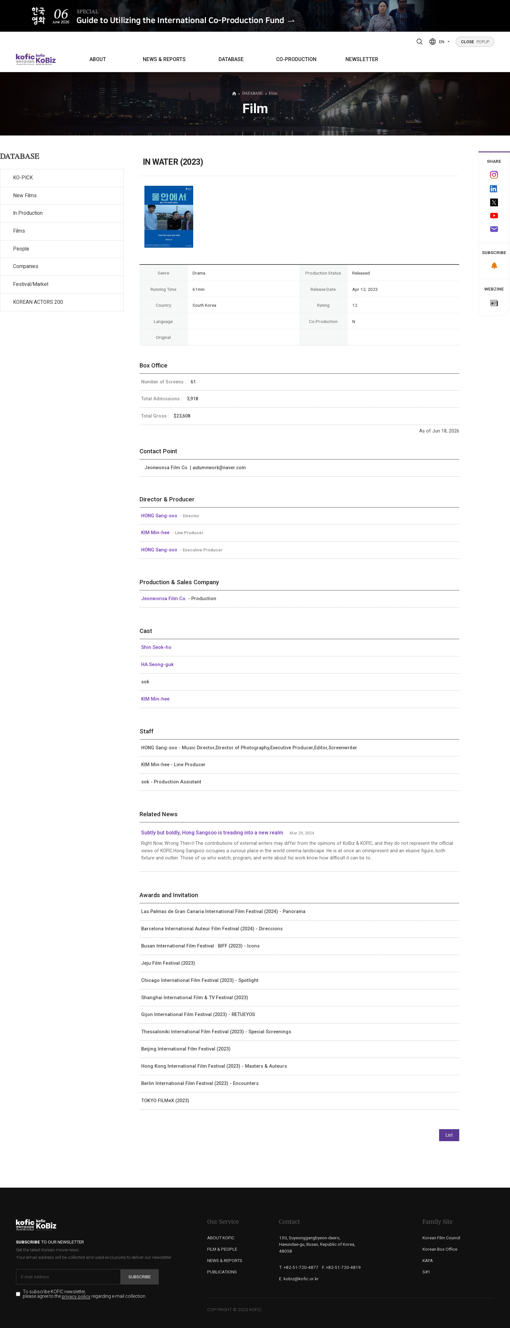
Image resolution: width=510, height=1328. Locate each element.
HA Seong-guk (157, 664)
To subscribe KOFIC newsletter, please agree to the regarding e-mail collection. (84, 1294)
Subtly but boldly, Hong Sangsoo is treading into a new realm (212, 833)
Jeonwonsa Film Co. (164, 598)
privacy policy (76, 1296)
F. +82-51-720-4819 (341, 1267)
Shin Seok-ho (156, 647)
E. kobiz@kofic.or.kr (299, 1278)
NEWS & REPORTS (164, 59)
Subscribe (139, 1276)
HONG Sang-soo (160, 516)
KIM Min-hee (156, 532)
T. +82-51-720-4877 (298, 1267)
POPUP (475, 41)
